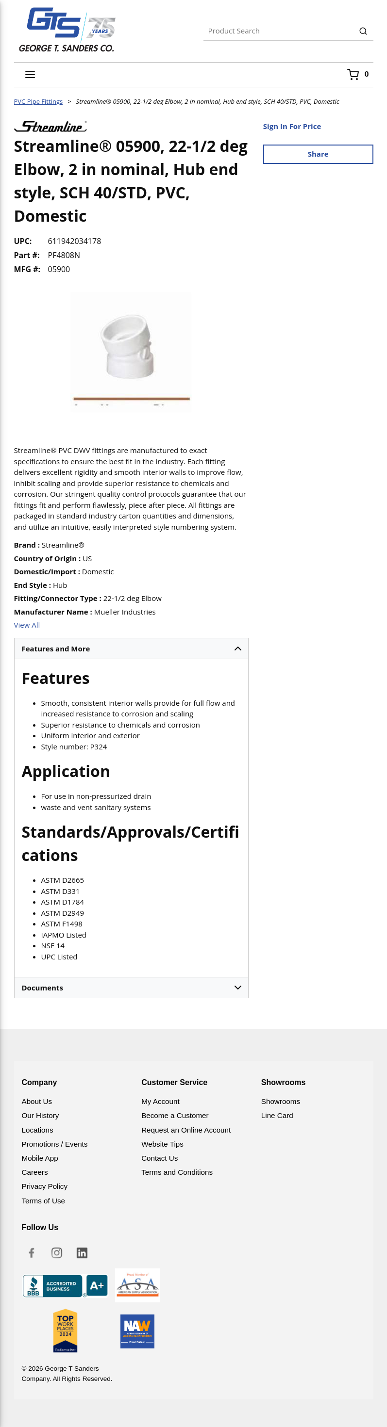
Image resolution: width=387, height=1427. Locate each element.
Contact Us (159, 1158)
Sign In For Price (292, 126)
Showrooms (280, 1101)
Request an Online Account (186, 1130)
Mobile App (40, 1158)
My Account (160, 1101)
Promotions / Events (55, 1144)
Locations (37, 1130)
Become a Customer (174, 1115)
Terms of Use (43, 1201)
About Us (37, 1101)
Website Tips (162, 1144)
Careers (35, 1172)
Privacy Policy (45, 1186)
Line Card (277, 1115)
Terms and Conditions (177, 1172)
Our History (40, 1115)
